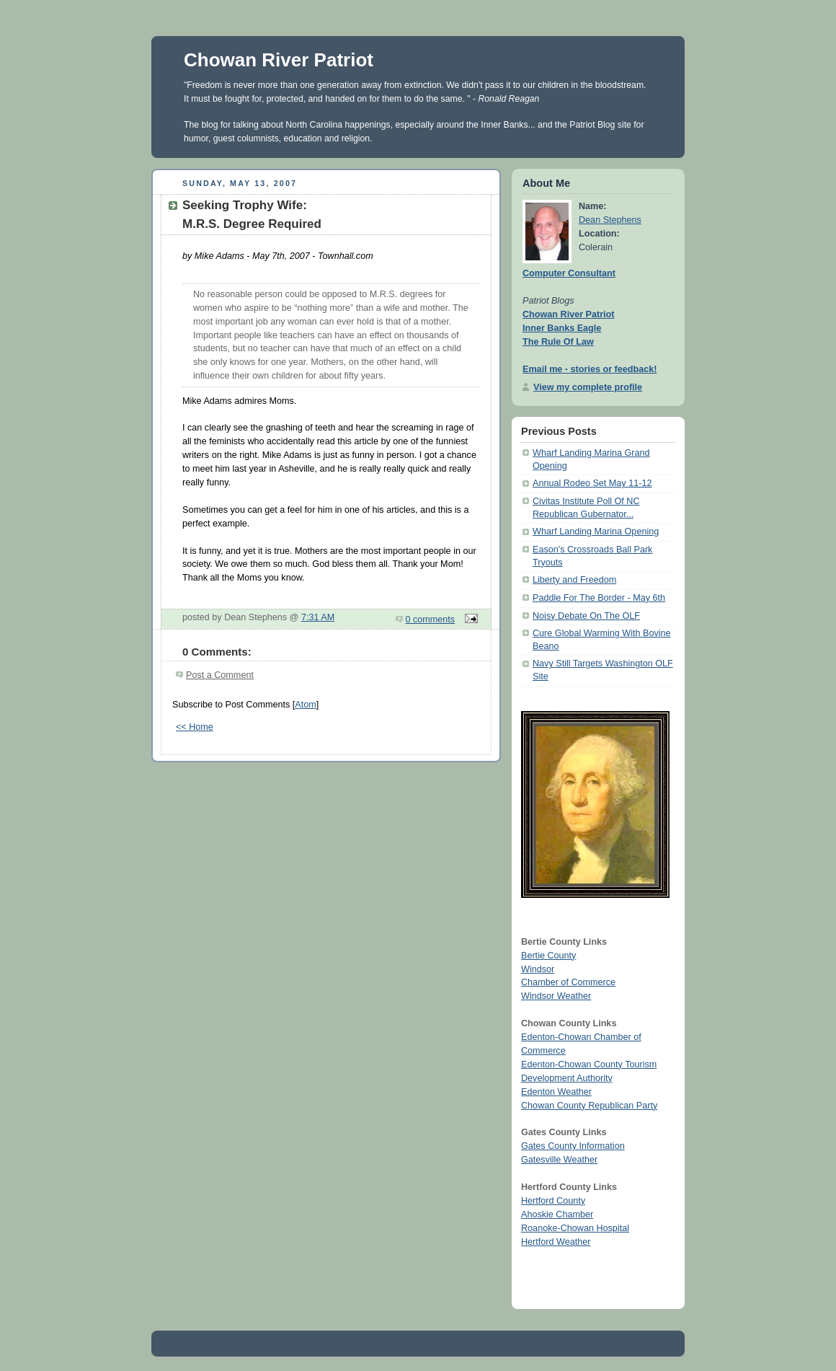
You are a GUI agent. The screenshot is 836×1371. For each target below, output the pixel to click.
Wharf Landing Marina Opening (596, 531)
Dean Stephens (610, 220)
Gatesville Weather (559, 1160)
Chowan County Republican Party (589, 1106)
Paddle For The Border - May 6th (599, 598)
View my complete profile (587, 387)
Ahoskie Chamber (557, 1214)
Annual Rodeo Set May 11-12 (592, 483)
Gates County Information (573, 1146)
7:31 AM (317, 617)
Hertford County (553, 1201)
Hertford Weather (555, 1242)
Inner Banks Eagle (561, 328)
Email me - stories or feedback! (589, 369)
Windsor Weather (556, 996)
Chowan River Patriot (278, 60)
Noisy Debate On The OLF (586, 616)
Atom (305, 705)
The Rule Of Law (558, 342)
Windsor (537, 969)
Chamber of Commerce (568, 982)
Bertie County (548, 956)
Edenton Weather (556, 1092)
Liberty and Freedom (574, 580)
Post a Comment (220, 675)
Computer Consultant (568, 273)
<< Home (194, 727)
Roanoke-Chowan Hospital (575, 1228)
